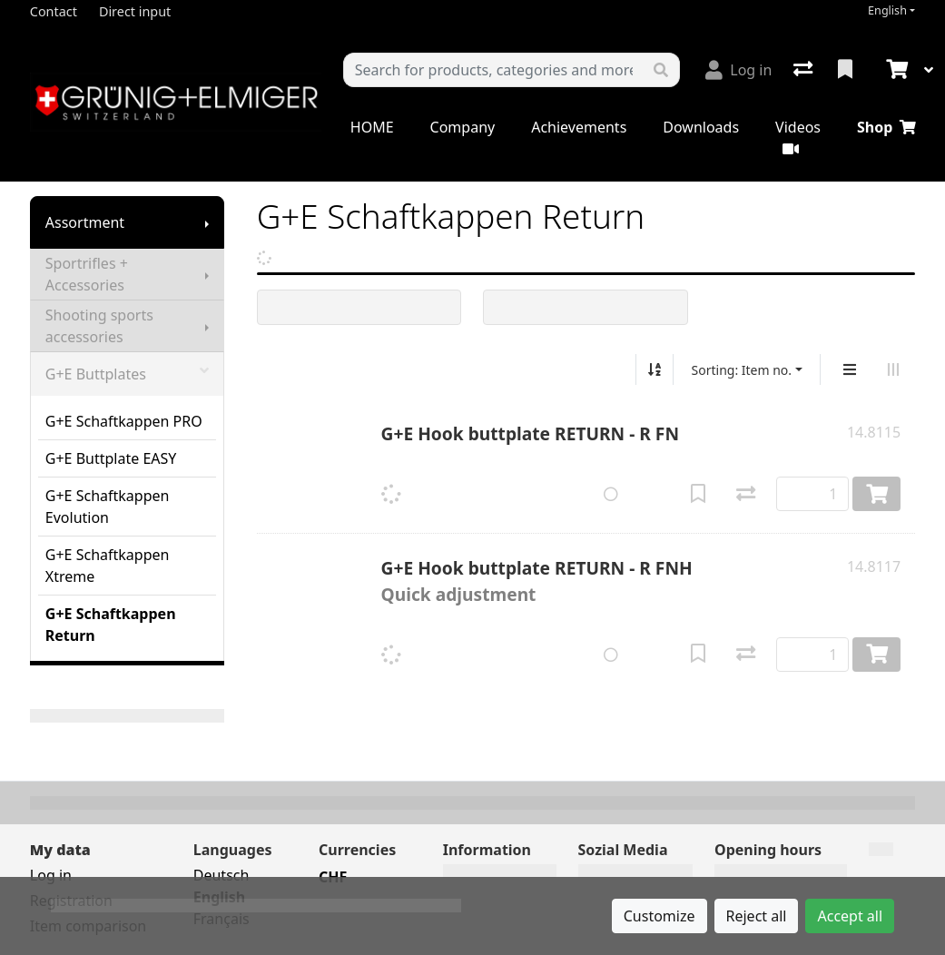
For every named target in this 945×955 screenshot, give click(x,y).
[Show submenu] (207, 222)
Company (463, 127)
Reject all (756, 916)
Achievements (578, 127)
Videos (798, 136)
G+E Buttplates (127, 374)
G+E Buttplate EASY (111, 458)
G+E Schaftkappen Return (110, 624)
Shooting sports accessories (99, 326)
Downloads (701, 127)
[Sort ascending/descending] (654, 369)
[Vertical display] (849, 369)
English (887, 10)
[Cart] (895, 70)
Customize (659, 916)
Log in (51, 875)
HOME (372, 127)
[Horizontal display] (893, 369)
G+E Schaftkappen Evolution (107, 506)
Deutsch (221, 875)
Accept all (849, 916)
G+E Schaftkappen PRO (123, 421)
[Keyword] (493, 70)
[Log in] (738, 70)
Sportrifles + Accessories (86, 274)
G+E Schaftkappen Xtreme (107, 565)
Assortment (84, 222)
